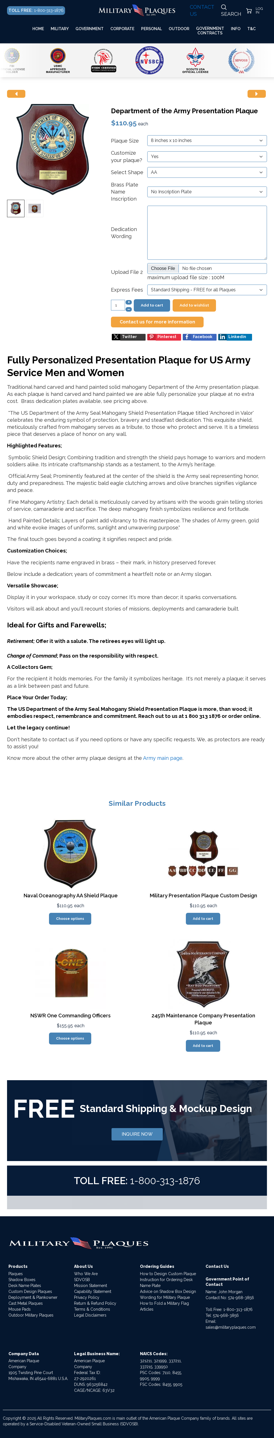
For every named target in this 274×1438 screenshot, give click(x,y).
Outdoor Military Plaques (31, 1315)
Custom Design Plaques (30, 1291)
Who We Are (86, 1273)
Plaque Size (125, 141)
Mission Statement (90, 1285)
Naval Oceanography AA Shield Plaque (71, 895)
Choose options (70, 919)
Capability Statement (92, 1291)
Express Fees (127, 290)
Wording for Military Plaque (165, 1297)
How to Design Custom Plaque (168, 1273)
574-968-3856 (241, 1297)
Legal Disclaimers (90, 1315)
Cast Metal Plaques (25, 1303)
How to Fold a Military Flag (164, 1303)
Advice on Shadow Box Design (168, 1291)
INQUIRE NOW (137, 1134)
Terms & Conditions (92, 1309)
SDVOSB (82, 1279)
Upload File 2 (127, 272)
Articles (146, 1309)
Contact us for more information (157, 322)
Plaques (15, 1273)
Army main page (162, 758)
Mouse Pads (19, 1309)
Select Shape (127, 172)
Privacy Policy (86, 1297)
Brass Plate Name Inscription (124, 192)
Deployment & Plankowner (32, 1297)
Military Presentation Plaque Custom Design (203, 895)
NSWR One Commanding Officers (70, 1015)
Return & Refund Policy (95, 1303)
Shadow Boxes (21, 1279)
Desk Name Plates (24, 1285)
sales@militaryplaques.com (231, 1327)
